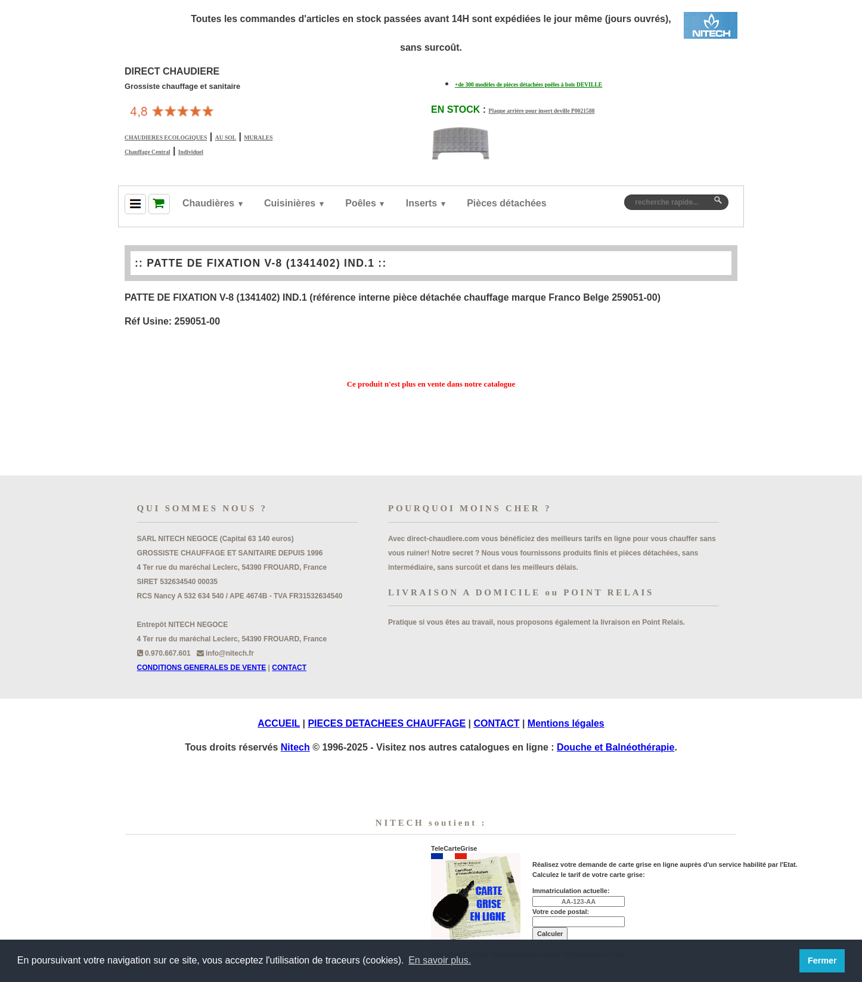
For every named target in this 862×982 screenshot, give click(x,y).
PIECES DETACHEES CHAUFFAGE (387, 723)
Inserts (421, 203)
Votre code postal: (560, 911)
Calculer (550, 933)
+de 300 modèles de (528, 84)
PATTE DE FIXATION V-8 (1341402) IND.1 (260, 263)
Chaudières (208, 203)
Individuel (190, 152)
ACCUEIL (279, 723)
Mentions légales (566, 723)
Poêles (360, 203)
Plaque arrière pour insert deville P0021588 (542, 110)
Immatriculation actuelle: (571, 890)
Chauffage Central (147, 152)
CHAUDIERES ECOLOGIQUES (166, 137)
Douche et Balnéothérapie (615, 747)
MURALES (258, 137)
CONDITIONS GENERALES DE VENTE (201, 667)
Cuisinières (289, 203)
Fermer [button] (822, 960)
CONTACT (289, 667)
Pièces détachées (506, 203)
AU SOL (225, 137)
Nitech (295, 747)
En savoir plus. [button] (439, 960)
